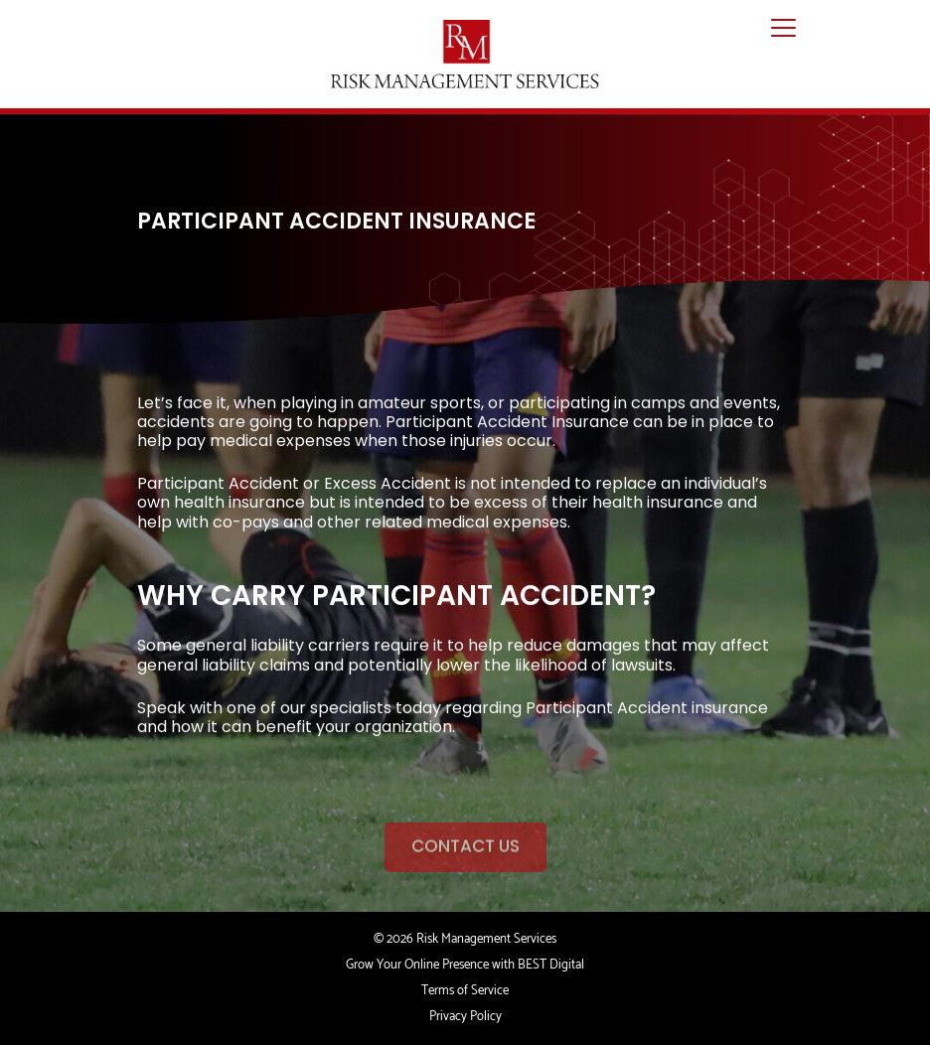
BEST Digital (551, 965)
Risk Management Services (486, 939)
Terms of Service (465, 990)
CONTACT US (465, 862)
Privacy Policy (465, 1016)
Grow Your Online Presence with (430, 965)
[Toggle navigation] (783, 29)
